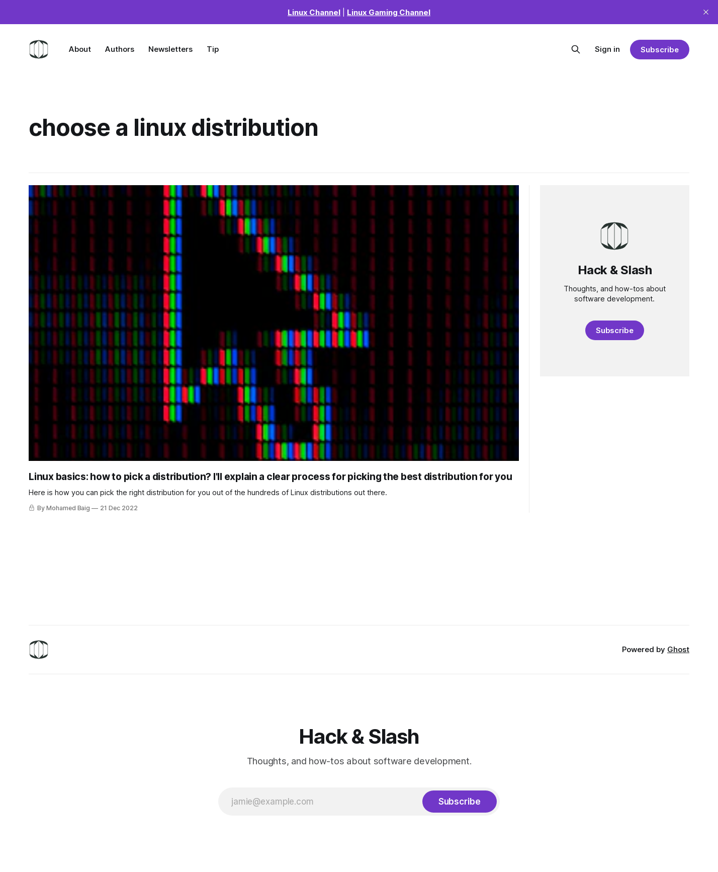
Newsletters (170, 49)
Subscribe (659, 49)
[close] (706, 12)
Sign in (607, 49)
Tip (213, 49)
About (80, 49)
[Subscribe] (459, 801)
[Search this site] (576, 49)
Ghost (678, 649)
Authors (119, 49)
